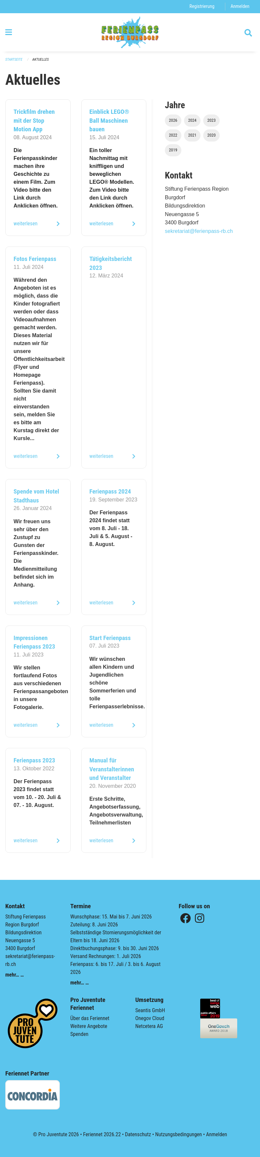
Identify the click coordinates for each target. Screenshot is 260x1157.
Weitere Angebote (88, 1026)
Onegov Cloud (150, 1018)
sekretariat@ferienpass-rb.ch (199, 231)
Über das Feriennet (89, 1018)
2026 (173, 120)
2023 (211, 120)
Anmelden (240, 6)
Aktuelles (40, 59)
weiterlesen (25, 223)
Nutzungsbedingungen (178, 1134)
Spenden (79, 1034)
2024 (192, 120)
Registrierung (202, 6)
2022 (173, 135)
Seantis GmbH (150, 1010)
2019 (173, 149)
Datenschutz (138, 1134)
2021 (192, 135)
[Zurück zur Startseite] (130, 32)
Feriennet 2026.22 (102, 1134)
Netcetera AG (149, 1026)
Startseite (13, 59)
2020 (211, 135)
